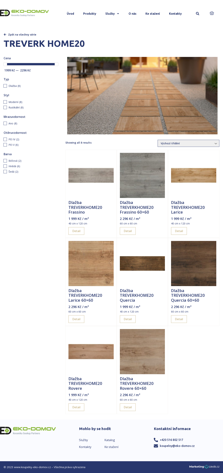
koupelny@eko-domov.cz (177, 445)
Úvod (70, 13)
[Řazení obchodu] (188, 143)
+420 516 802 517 (171, 439)
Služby (112, 13)
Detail (76, 231)
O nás (132, 13)
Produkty (89, 13)
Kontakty (175, 13)
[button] (197, 14)
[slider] (5, 64)
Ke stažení (152, 13)
